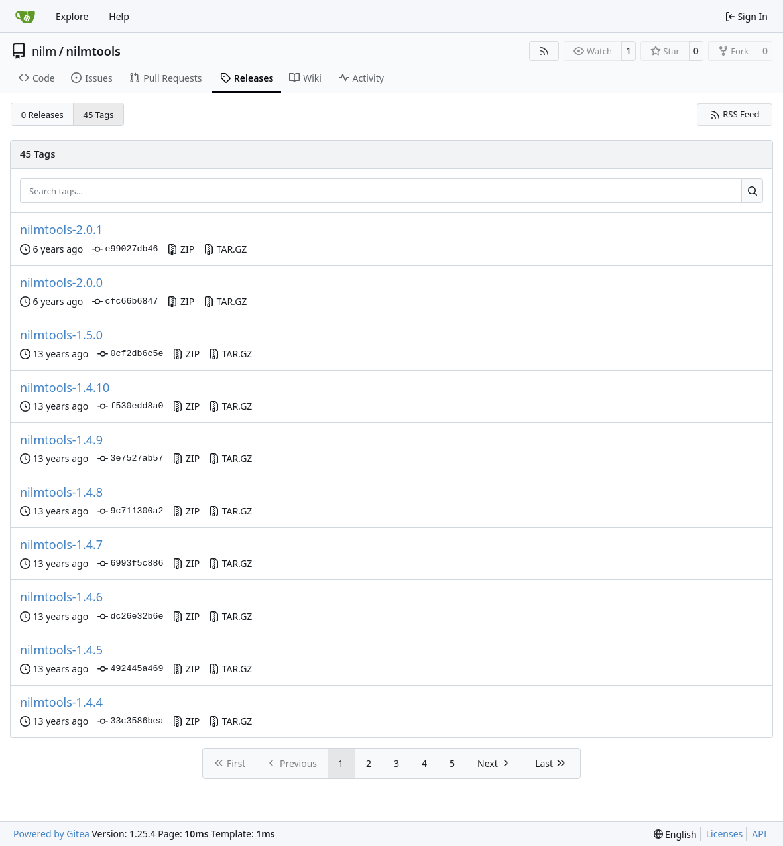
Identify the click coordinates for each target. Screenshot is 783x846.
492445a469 (130, 669)
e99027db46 (125, 249)
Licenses (724, 833)
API (759, 833)
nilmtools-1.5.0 (61, 335)
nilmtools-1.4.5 (61, 650)
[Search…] (752, 191)
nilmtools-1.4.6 (61, 597)
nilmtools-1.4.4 (61, 702)
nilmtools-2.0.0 (61, 282)
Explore (72, 16)
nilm (44, 51)
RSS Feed (735, 114)
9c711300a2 (130, 511)
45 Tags (99, 115)
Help (119, 16)
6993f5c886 (130, 563)
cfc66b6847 (125, 301)
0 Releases (42, 115)
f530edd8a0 (130, 406)
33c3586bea (130, 721)
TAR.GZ (225, 249)
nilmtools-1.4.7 (61, 544)
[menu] (675, 834)
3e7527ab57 (130, 458)
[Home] (25, 17)
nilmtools (93, 51)
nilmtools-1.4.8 (61, 492)
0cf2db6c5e (130, 354)
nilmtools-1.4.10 (64, 387)
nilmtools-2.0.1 (61, 229)
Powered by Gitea (51, 833)
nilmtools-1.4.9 (61, 440)
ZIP (180, 249)
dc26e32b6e (130, 616)
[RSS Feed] (544, 51)
